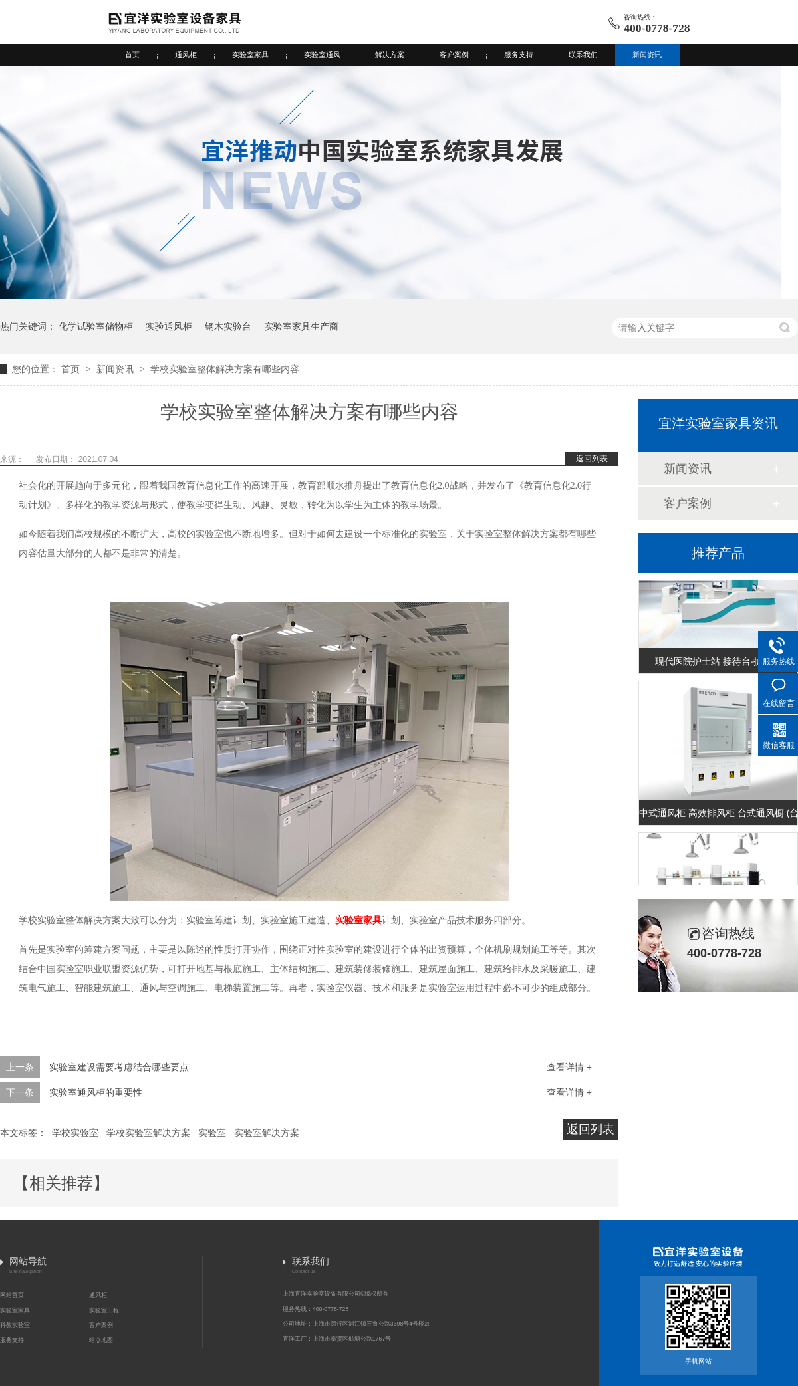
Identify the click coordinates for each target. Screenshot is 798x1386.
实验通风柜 (169, 326)
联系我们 (583, 54)
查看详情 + (569, 1067)
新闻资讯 (647, 54)
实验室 (212, 1132)
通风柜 (186, 54)
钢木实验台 (228, 326)
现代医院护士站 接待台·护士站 (718, 662)
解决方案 (389, 54)
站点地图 (101, 1340)
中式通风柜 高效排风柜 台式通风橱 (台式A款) (718, 814)
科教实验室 (15, 1325)
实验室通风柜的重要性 (95, 1092)
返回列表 (592, 458)
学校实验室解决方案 (148, 1132)
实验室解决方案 (266, 1132)
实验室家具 (250, 54)
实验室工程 (104, 1310)
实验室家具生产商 (301, 326)
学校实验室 (75, 1132)
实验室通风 (322, 54)
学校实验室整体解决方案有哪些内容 (224, 369)
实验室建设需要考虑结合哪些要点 (119, 1067)
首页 (132, 54)
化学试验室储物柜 (96, 326)
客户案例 (454, 54)
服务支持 (518, 54)
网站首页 (12, 1295)
